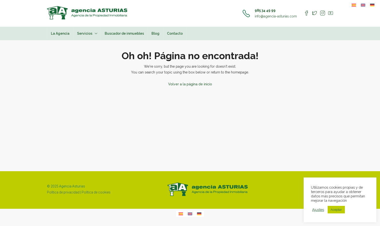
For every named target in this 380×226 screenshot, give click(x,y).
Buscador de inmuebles (124, 33)
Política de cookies (96, 192)
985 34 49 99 (265, 10)
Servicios (84, 33)
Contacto (175, 33)
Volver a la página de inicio (190, 84)
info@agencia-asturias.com (276, 16)
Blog (155, 33)
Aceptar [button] (336, 209)
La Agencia (60, 33)
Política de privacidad (63, 192)
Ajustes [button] (318, 210)
